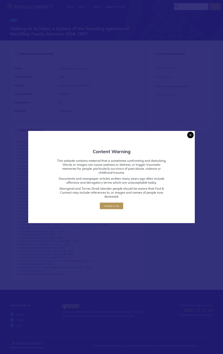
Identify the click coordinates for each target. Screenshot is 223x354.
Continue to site (111, 206)
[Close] (190, 135)
